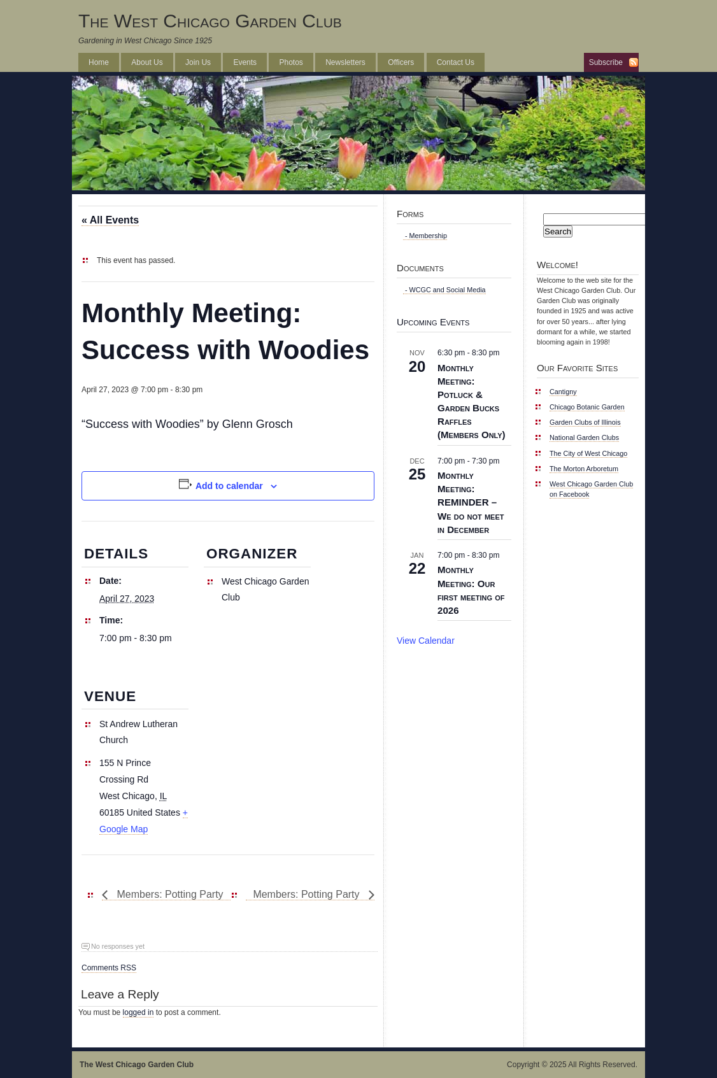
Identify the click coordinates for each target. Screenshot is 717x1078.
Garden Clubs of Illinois (585, 422)
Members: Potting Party (169, 894)
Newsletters (345, 62)
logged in (138, 1012)
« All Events (110, 220)
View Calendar (426, 640)
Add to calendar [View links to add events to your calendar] (229, 486)
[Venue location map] (271, 751)
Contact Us (455, 62)
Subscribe (606, 62)
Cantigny (563, 391)
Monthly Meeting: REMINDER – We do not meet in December (470, 502)
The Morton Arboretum (584, 468)
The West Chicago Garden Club (210, 20)
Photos (290, 62)
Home (99, 62)
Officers (401, 62)
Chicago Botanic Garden (587, 407)
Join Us (198, 62)
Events (245, 62)
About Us (146, 62)
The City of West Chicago (588, 453)
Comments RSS (109, 967)
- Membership (425, 235)
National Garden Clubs (584, 437)
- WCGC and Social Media (444, 290)
